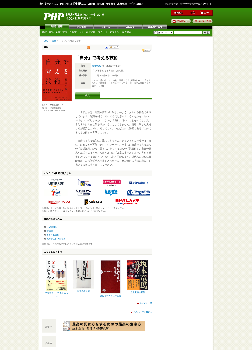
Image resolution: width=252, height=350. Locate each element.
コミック (102, 32)
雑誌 (57, 26)
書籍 (51, 32)
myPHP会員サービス (191, 3)
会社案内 (155, 26)
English (178, 12)
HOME (45, 41)
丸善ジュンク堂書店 (56, 239)
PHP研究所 (74, 16)
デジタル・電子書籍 (120, 32)
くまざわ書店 (53, 235)
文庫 (64, 32)
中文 (192, 12)
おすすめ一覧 (146, 303)
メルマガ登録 (202, 21)
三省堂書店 (52, 227)
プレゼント (181, 21)
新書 (58, 32)
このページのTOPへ (142, 312)
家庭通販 (91, 32)
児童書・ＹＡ (76, 32)
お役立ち (130, 26)
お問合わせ (171, 3)
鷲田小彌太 (97, 65)
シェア (146, 50)
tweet (88, 48)
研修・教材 (81, 26)
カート (205, 12)
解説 (87, 95)
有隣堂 (50, 231)
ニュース (106, 26)
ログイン (208, 3)
